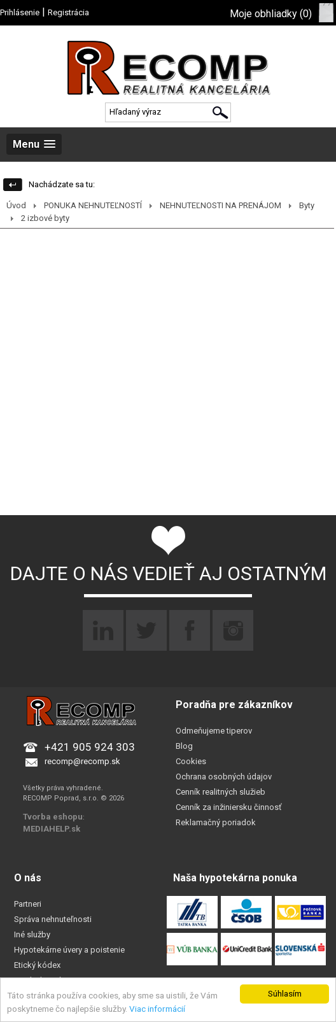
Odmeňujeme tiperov (214, 730)
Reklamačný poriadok (216, 822)
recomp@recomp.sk (82, 761)
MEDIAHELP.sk (51, 829)
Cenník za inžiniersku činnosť (229, 807)
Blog (184, 746)
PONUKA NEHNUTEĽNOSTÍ (93, 205)
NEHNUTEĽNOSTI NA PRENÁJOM (220, 205)
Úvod (16, 205)
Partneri (27, 904)
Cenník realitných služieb (220, 792)
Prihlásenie (19, 12)
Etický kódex (37, 965)
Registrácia (68, 12)
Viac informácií (157, 1009)
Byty (306, 205)
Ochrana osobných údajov (224, 776)
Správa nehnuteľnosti (53, 919)
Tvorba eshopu (53, 816)
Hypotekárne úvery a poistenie (69, 950)
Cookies (191, 761)
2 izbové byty (45, 218)
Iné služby (32, 934)
